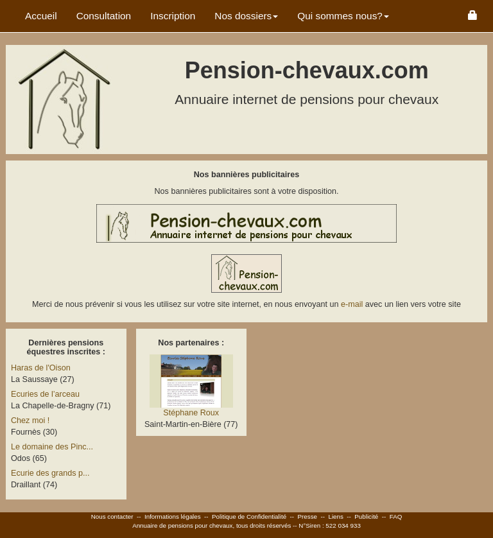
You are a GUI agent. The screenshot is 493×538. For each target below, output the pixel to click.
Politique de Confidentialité (249, 516)
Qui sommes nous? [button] (343, 15)
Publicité (366, 516)
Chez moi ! (30, 420)
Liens (335, 516)
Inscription (172, 15)
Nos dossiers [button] (246, 15)
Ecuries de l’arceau (45, 394)
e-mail (353, 304)
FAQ (396, 516)
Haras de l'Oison (41, 367)
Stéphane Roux (191, 412)
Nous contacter (112, 516)
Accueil (41, 15)
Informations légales (172, 516)
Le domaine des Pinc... (52, 446)
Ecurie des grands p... (50, 473)
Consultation (104, 15)
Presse (308, 516)
